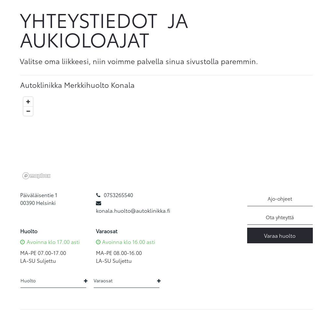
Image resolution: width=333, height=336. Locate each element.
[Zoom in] (28, 101)
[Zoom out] (28, 111)
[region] (166, 137)
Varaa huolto (280, 235)
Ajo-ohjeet (280, 198)
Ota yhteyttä (280, 217)
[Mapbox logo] (36, 176)
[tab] (166, 84)
